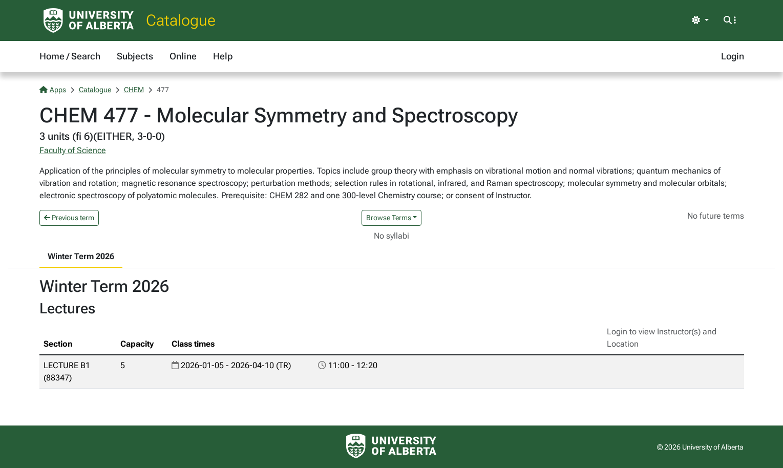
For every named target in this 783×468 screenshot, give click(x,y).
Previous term (69, 218)
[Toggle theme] (700, 20)
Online (183, 56)
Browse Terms (388, 218)
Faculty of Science (72, 150)
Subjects (135, 56)
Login (732, 56)
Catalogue (181, 20)
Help (222, 56)
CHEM (134, 90)
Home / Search (69, 56)
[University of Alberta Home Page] (88, 20)
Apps (52, 90)
